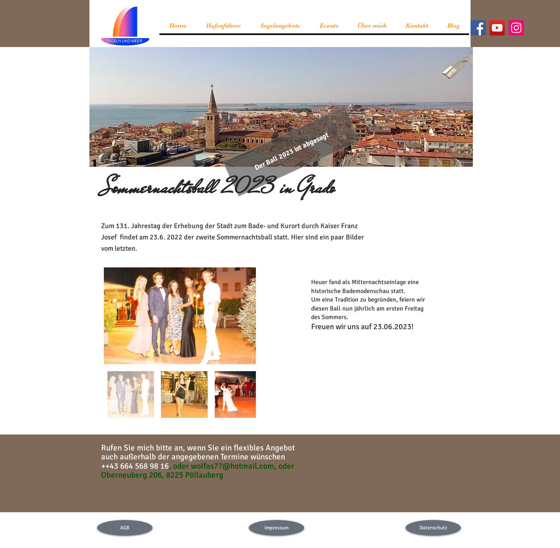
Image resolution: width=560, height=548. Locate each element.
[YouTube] (497, 27)
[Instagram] (516, 27)
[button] (291, 151)
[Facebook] (478, 27)
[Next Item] (242, 315)
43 (119, 466)
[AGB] (124, 528)
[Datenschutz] (433, 528)
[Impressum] (276, 528)
